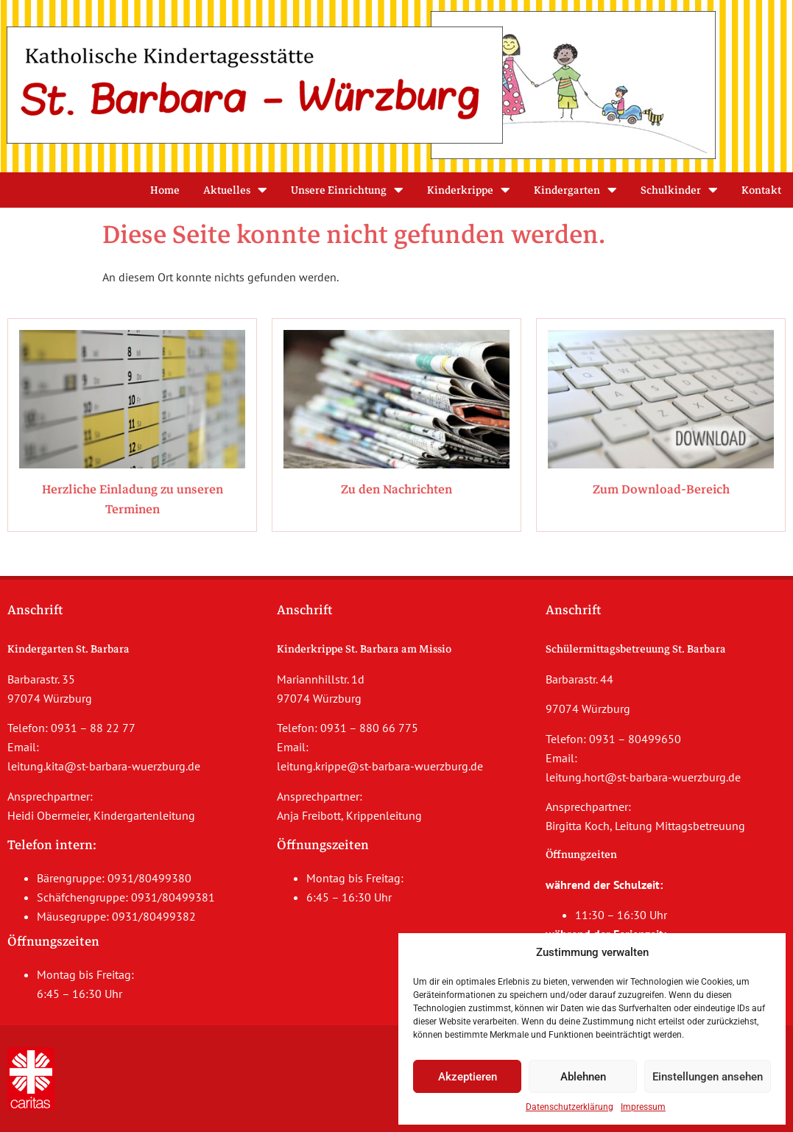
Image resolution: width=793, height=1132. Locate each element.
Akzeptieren (467, 1076)
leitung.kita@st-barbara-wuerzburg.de (103, 766)
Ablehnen (583, 1076)
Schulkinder (679, 190)
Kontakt (761, 190)
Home (165, 190)
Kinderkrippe (468, 190)
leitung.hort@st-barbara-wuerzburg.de (643, 777)
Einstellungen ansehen (707, 1076)
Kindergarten (575, 190)
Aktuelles (235, 190)
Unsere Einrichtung (347, 190)
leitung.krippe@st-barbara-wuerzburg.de (380, 766)
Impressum (643, 1107)
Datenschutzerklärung (569, 1107)
